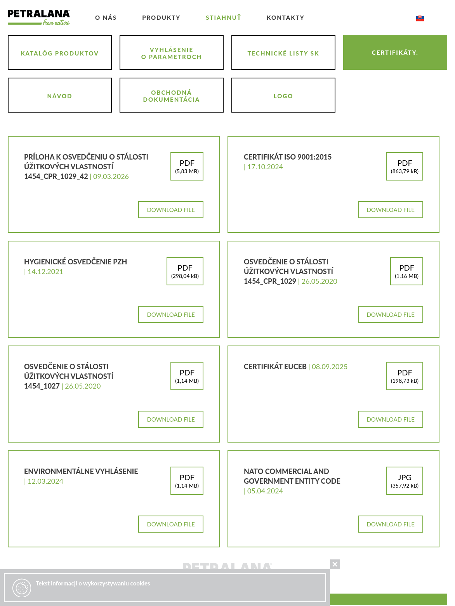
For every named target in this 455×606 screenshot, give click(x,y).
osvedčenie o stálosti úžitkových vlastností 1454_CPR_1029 (288, 271)
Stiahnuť (223, 17)
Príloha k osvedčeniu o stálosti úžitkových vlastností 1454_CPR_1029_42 (86, 167)
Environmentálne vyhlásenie (81, 471)
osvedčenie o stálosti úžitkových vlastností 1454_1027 (68, 376)
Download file (171, 209)
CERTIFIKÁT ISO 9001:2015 (288, 157)
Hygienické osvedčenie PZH (75, 261)
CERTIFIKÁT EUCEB (276, 366)
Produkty (161, 17)
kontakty (286, 17)
